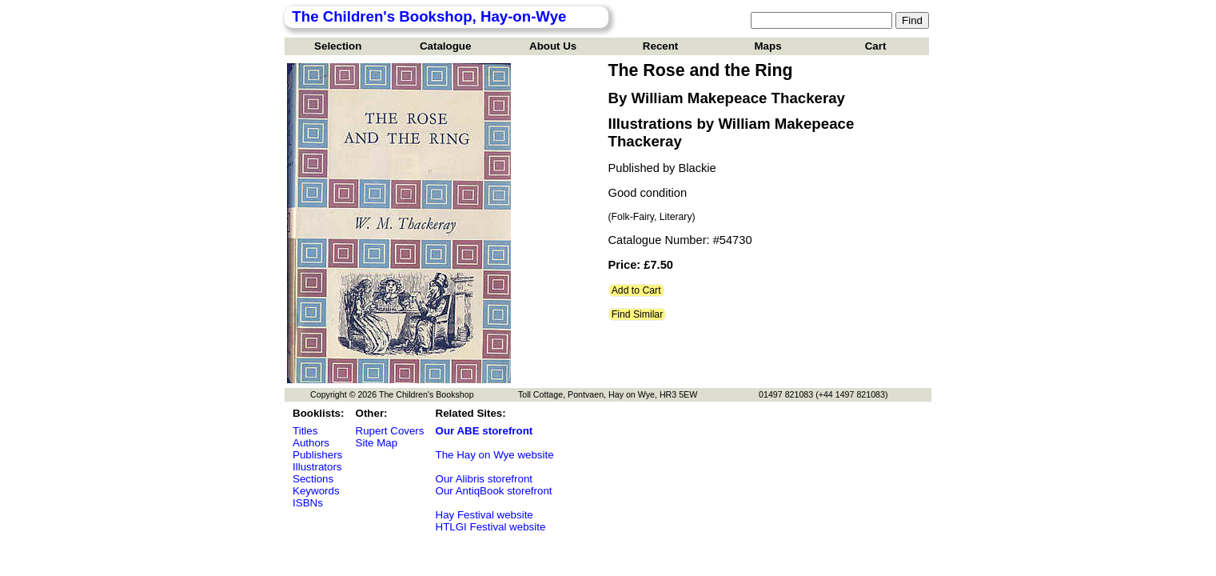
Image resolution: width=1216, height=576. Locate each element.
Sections (313, 479)
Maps (768, 46)
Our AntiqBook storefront (494, 491)
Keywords (316, 491)
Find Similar (638, 314)
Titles (305, 431)
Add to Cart (636, 290)
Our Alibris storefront (484, 479)
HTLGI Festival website (491, 527)
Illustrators (317, 467)
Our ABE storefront (484, 431)
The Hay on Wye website (495, 455)
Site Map (377, 443)
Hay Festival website (484, 515)
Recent (660, 46)
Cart (876, 46)
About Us (552, 46)
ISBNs (308, 503)
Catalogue (445, 46)
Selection (337, 46)
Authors (311, 443)
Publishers (317, 455)
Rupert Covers (390, 431)
